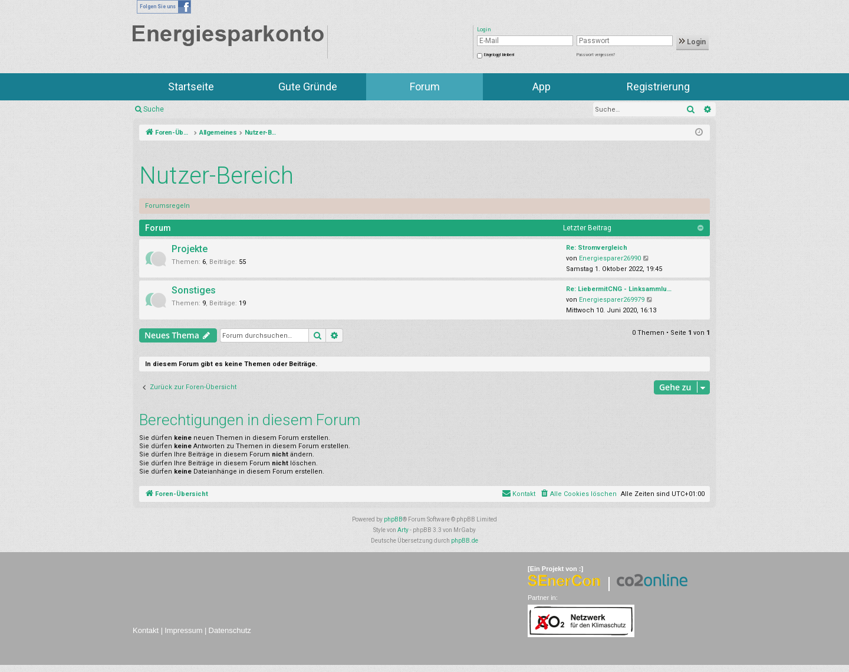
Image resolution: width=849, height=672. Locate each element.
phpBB (393, 519)
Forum (425, 86)
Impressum (183, 630)
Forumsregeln (167, 206)
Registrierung (658, 86)
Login (692, 42)
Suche (153, 109)
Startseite (191, 86)
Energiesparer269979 (611, 300)
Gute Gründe (307, 86)
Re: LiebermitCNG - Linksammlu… (619, 289)
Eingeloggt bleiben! (499, 55)
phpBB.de (464, 540)
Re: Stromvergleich (596, 248)
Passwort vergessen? (596, 55)
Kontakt (146, 630)
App (541, 86)
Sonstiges (194, 290)
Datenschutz (230, 630)
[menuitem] (578, 494)
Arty (403, 530)
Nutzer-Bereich (216, 176)
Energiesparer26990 (610, 258)
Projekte (190, 249)
